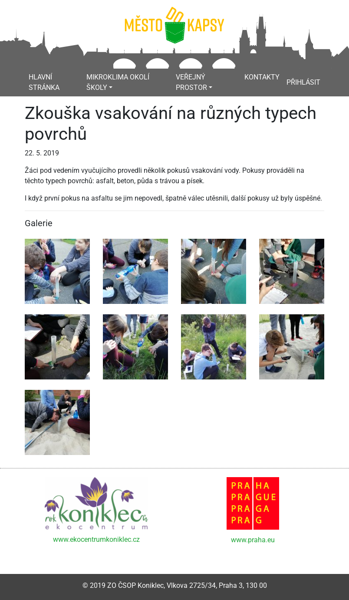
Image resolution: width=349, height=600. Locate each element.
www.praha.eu (253, 540)
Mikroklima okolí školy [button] (117, 82)
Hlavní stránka (44, 82)
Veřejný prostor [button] (191, 82)
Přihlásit (303, 82)
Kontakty (262, 77)
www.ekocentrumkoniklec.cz (96, 539)
